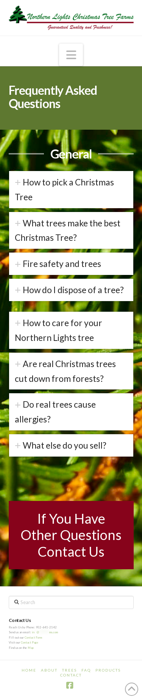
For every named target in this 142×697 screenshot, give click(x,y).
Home (29, 670)
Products (108, 670)
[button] (71, 55)
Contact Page (29, 642)
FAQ (86, 670)
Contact (71, 675)
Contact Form (33, 637)
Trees (69, 670)
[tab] (71, 189)
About (49, 670)
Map (31, 648)
